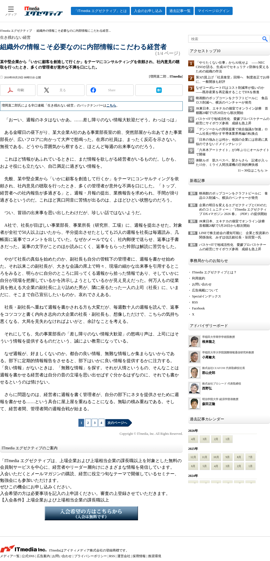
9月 (228, 457)
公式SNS (28, 556)
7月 (250, 457)
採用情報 (139, 556)
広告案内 (43, 556)
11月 (205, 457)
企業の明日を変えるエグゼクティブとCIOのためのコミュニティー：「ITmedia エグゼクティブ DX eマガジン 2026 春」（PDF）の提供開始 (233, 209)
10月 (216, 457)
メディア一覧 (10, 556)
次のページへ (117, 423)
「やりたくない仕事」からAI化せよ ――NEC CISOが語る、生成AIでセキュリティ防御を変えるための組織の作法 (232, 67)
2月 (216, 439)
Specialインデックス (206, 296)
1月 (228, 439)
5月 (205, 466)
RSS (195, 302)
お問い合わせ (202, 284)
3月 (205, 439)
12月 (193, 457)
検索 (265, 39)
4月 (193, 439)
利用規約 (198, 278)
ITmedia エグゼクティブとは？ (214, 272)
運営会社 (123, 556)
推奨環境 (154, 556)
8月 (239, 457)
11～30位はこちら (251, 170)
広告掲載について (205, 290)
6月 (193, 466)
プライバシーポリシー (90, 556)
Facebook (198, 308)
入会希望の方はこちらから (91, 513)
